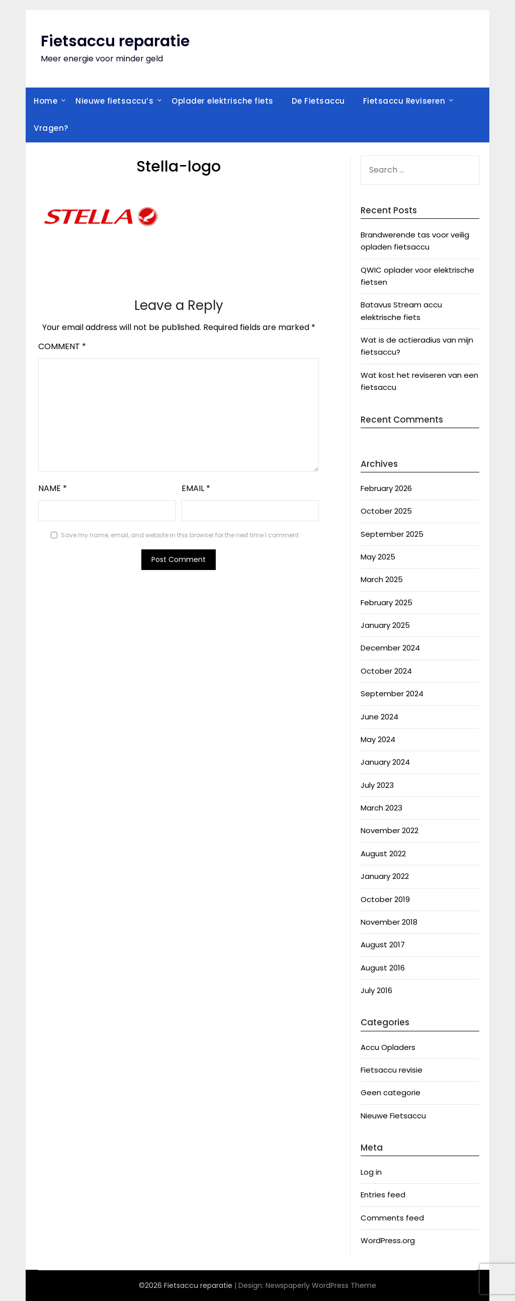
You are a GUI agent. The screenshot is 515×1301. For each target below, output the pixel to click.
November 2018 (389, 922)
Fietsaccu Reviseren (404, 101)
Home (45, 101)
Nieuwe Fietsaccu (393, 1115)
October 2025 (386, 511)
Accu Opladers (388, 1047)
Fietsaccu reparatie (115, 41)
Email (196, 488)
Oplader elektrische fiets (222, 101)
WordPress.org (388, 1240)
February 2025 (386, 602)
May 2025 (378, 556)
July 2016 (376, 990)
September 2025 (392, 534)
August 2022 (383, 853)
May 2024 (378, 739)
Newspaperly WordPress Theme (321, 1285)
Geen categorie (390, 1092)
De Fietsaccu (318, 101)
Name (52, 488)
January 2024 (385, 762)
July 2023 (377, 785)
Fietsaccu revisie (391, 1070)
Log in (371, 1172)
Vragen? (51, 128)
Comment (62, 346)
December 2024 (390, 647)
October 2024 (386, 671)
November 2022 (389, 830)
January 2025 (385, 625)
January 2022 (385, 876)
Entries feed (383, 1194)
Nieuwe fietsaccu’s (114, 101)
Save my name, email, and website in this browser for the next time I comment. (180, 535)
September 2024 (392, 693)
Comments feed (392, 1217)
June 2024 (379, 716)
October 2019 (385, 899)
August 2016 (383, 967)
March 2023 (381, 807)
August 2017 (383, 944)
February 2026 (386, 488)
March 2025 (382, 579)
